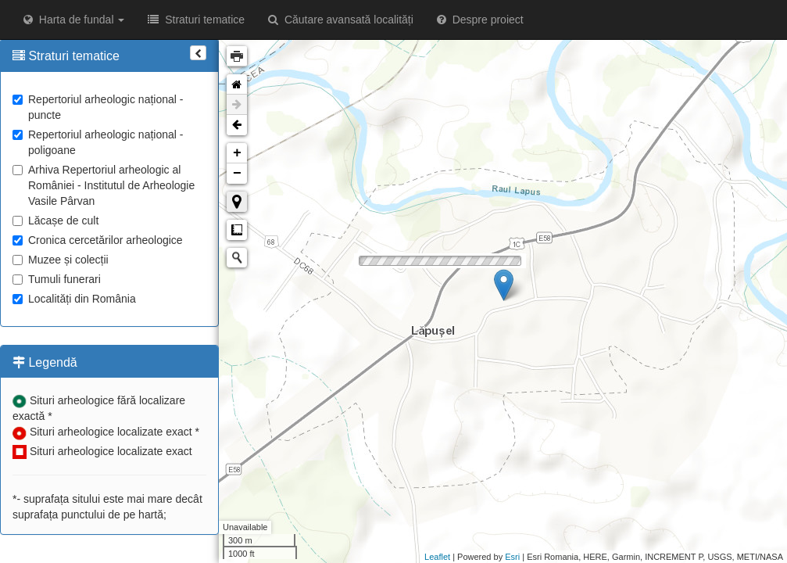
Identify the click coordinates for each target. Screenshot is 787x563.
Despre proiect (480, 19)
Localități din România (74, 298)
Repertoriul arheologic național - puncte (98, 107)
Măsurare (237, 230)
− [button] (237, 173)
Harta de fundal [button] (73, 19)
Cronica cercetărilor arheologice (98, 240)
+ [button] (237, 153)
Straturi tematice (196, 19)
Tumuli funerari (57, 279)
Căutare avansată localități (340, 19)
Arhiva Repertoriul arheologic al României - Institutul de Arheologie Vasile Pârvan (104, 185)
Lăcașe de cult (55, 220)
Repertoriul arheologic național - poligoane (98, 142)
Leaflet (437, 556)
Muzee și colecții (61, 259)
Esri (512, 556)
